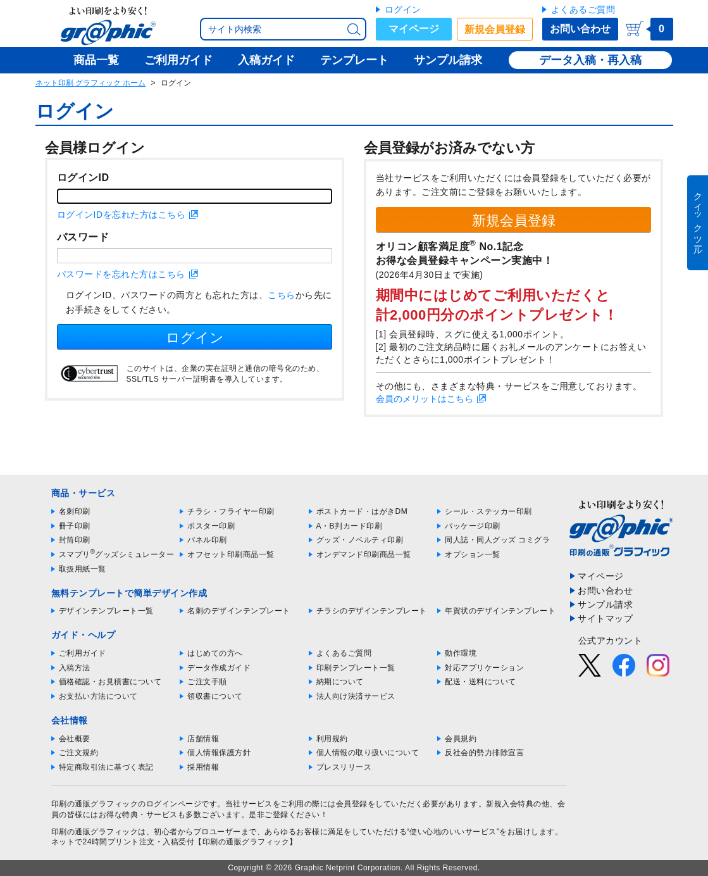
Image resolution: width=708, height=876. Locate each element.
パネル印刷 (207, 539)
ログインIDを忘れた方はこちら (121, 215)
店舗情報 (203, 738)
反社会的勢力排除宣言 (484, 752)
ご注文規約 (79, 752)
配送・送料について (480, 681)
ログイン (403, 9)
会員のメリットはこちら (424, 399)
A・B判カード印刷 (349, 526)
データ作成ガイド (219, 667)
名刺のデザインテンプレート (238, 610)
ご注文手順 (207, 681)
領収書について (215, 696)
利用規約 (332, 738)
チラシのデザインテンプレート (371, 610)
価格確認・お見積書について (110, 681)
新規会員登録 (494, 29)
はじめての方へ (215, 653)
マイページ (413, 28)
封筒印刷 (74, 539)
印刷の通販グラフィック (95, 831)
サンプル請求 (605, 604)
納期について (340, 681)
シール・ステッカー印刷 (488, 511)
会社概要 (74, 738)
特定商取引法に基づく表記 (106, 767)
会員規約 (460, 738)
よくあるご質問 (583, 9)
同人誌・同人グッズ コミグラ (497, 539)
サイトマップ (605, 618)
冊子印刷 (74, 526)
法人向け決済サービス (355, 696)
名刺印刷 (74, 511)
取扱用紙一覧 (82, 569)
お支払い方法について (98, 696)
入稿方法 (74, 667)
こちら (281, 295)
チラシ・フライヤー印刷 (231, 511)
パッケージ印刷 (472, 526)
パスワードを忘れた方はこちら (121, 274)
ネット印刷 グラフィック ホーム (90, 82)
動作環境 (460, 653)
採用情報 (203, 767)
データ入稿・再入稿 (590, 60)
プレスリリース (344, 767)
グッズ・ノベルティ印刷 (360, 539)
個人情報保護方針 (219, 752)
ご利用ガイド (82, 653)
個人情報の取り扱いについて (367, 752)
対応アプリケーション (484, 667)
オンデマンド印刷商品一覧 (363, 554)
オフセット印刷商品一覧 (231, 554)
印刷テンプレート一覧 (355, 667)
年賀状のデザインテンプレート (500, 610)
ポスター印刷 (211, 526)
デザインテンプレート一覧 (106, 610)
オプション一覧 (472, 554)
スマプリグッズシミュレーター (117, 554)
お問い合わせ (580, 28)
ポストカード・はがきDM (362, 511)
